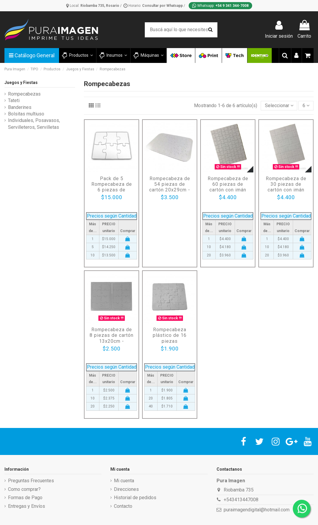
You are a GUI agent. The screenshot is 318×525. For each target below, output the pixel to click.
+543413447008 (241, 499)
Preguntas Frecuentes (31, 480)
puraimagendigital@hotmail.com (257, 510)
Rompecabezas (24, 94)
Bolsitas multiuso (26, 114)
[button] (113, 55)
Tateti (14, 100)
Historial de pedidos (135, 497)
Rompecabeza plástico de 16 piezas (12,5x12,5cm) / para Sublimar (169, 341)
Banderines (19, 107)
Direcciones (126, 489)
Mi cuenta (124, 480)
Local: (93, 6)
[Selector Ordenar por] (279, 105)
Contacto (123, 506)
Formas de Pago (25, 497)
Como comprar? (24, 489)
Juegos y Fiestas (21, 82)
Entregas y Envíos (26, 506)
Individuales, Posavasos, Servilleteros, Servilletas (34, 124)
